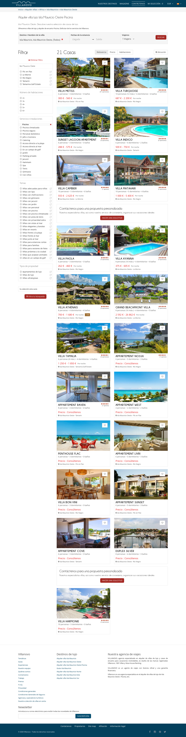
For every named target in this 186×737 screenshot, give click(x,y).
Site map (92, 726)
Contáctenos (138, 3)
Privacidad (22, 688)
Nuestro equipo (24, 668)
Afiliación (103, 726)
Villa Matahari (126, 188)
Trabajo (21, 678)
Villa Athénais (68, 307)
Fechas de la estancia (80, 35)
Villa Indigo (124, 139)
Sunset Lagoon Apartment (77, 139)
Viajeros (125, 35)
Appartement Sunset (130, 502)
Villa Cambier (67, 188)
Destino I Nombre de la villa (32, 35)
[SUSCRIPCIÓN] (47, 716)
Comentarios (23, 675)
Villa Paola (66, 258)
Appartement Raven (72, 404)
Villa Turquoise (127, 90)
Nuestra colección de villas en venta (32, 701)
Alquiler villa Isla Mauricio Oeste (69, 662)
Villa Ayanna (125, 258)
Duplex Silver (125, 550)
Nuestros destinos (107, 3)
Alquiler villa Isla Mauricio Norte (69, 671)
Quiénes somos (24, 671)
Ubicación (161, 52)
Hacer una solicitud (112, 218)
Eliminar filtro (35, 60)
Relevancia (101, 52)
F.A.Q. (20, 685)
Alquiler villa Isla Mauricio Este (68, 675)
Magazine (124, 3)
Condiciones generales (27, 691)
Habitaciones (125, 52)
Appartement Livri (128, 453)
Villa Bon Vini (67, 502)
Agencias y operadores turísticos (30, 698)
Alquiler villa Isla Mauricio (66, 658)
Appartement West (129, 404)
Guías (20, 662)
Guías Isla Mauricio (64, 668)
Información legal (117, 726)
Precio (113, 52)
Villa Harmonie (68, 621)
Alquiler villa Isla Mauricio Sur (68, 678)
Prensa (21, 681)
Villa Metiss (66, 90)
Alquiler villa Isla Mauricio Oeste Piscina (72, 665)
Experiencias (23, 665)
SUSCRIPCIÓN (83, 716)
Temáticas (22, 658)
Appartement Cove (71, 550)
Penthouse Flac (69, 453)
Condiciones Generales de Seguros (31, 694)
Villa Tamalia (67, 356)
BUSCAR (160, 37)
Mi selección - (155, 3)
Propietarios (80, 726)
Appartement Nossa (130, 356)
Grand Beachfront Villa (133, 307)
